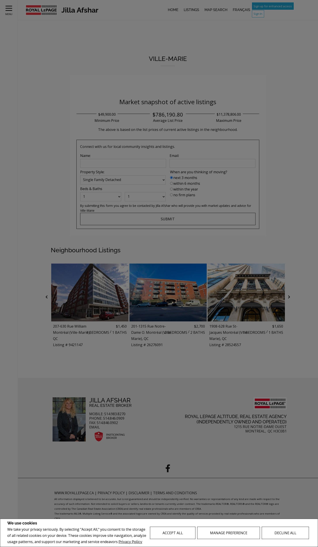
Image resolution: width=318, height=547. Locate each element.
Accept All (173, 532)
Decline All (285, 532)
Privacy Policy (130, 542)
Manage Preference (228, 532)
